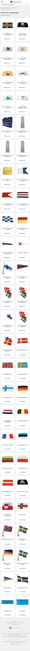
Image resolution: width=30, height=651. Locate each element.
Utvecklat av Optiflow (15, 644)
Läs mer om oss (15, 624)
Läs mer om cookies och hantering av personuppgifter (15, 636)
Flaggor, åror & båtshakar (6, 9)
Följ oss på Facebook (16, 628)
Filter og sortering (5, 15)
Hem (2, 7)
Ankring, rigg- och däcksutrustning (10, 7)
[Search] (15, 5)
